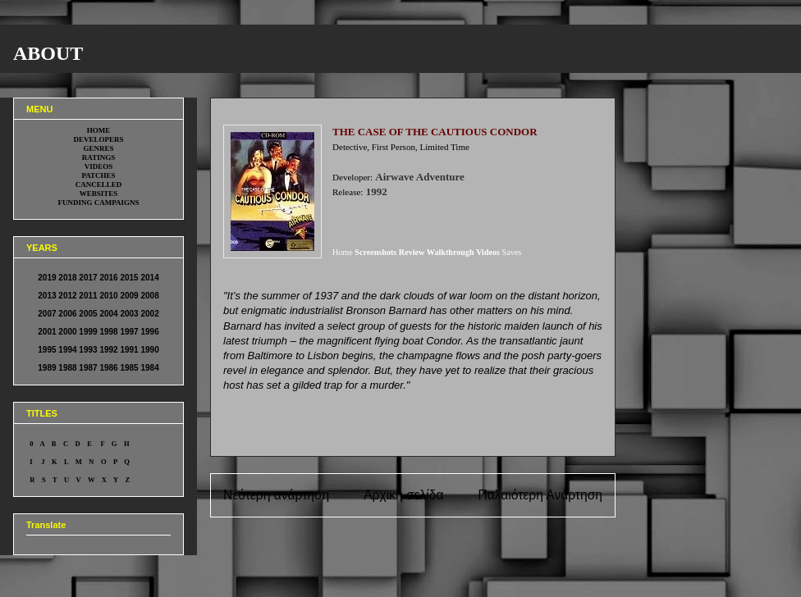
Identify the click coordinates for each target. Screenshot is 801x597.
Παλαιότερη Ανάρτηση (540, 495)
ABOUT (48, 53)
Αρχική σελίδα (403, 495)
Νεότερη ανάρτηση (276, 495)
